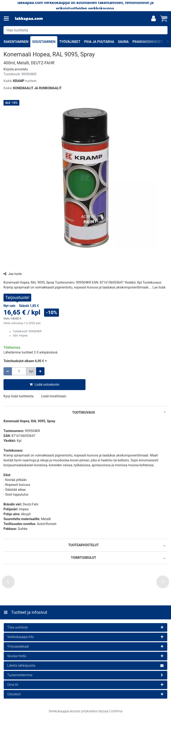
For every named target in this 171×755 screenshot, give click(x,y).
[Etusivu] (29, 18)
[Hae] (163, 30)
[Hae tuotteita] (85, 30)
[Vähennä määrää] (7, 371)
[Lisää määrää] (40, 371)
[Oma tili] (153, 19)
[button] (15, 69)
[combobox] (85, 30)
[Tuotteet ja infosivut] (7, 18)
